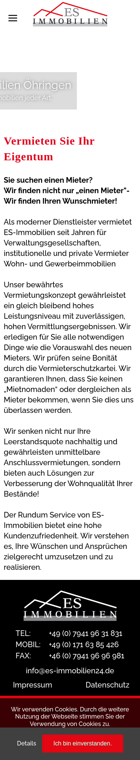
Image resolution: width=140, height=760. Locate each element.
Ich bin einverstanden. (82, 743)
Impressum (32, 684)
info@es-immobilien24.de (70, 670)
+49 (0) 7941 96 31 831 (85, 633)
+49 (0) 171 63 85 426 (84, 644)
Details (26, 743)
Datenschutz (107, 684)
